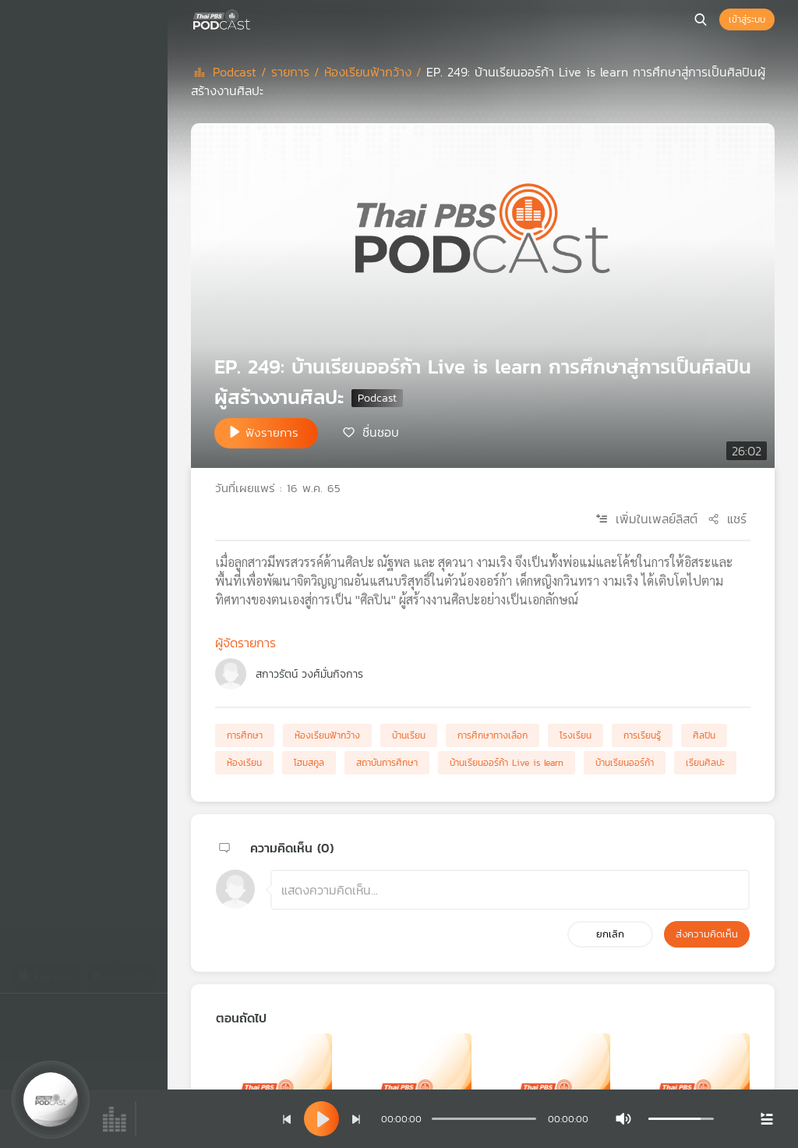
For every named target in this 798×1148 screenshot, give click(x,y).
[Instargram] (124, 1016)
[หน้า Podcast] (253, 18)
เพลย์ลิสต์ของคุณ (74, 138)
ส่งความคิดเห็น (707, 934)
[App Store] (47, 974)
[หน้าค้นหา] (700, 19)
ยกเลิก (610, 934)
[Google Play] (121, 974)
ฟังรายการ (271, 432)
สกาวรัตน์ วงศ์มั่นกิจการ (309, 674)
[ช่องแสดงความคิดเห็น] (510, 890)
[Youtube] (92, 1016)
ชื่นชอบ (380, 432)
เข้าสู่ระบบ (747, 19)
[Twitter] (59, 1016)
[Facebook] (26, 1016)
